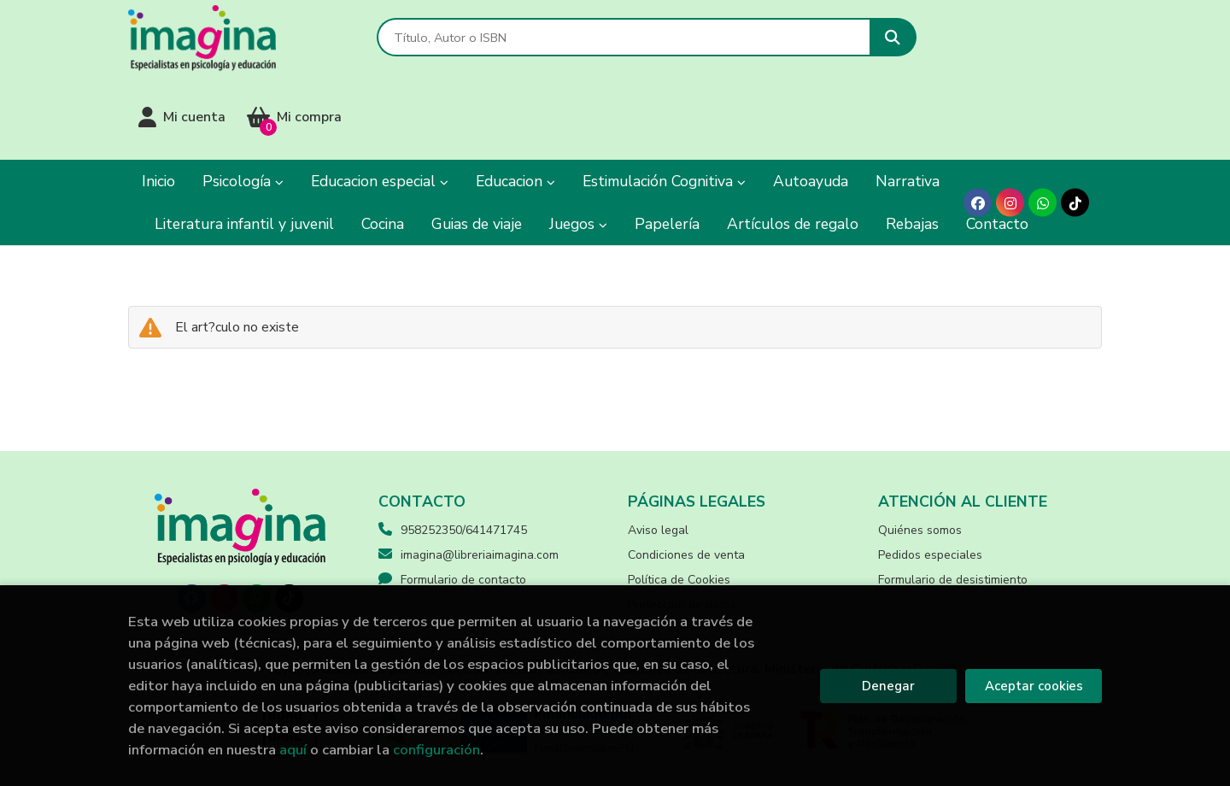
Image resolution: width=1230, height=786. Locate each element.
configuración (436, 750)
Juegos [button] (578, 149)
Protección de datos (682, 529)
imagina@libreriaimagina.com (468, 480)
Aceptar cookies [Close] (1034, 686)
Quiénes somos (920, 455)
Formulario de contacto (452, 504)
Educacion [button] (515, 107)
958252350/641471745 (464, 455)
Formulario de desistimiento (953, 504)
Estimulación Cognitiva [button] (664, 107)
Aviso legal (658, 455)
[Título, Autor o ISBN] (591, 43)
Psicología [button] (243, 107)
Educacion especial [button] (379, 107)
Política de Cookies (679, 504)
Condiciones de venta (686, 480)
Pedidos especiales (930, 480)
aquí (293, 750)
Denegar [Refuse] (888, 686)
